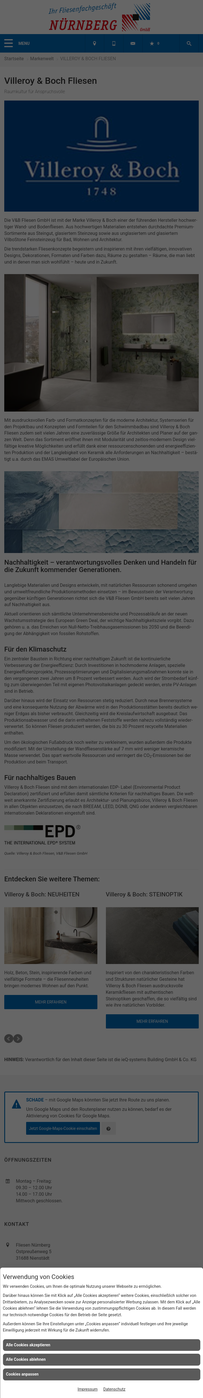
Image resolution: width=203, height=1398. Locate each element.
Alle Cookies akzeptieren (28, 1345)
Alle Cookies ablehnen (26, 1359)
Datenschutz (114, 1389)
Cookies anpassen (22, 1374)
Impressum (87, 1389)
